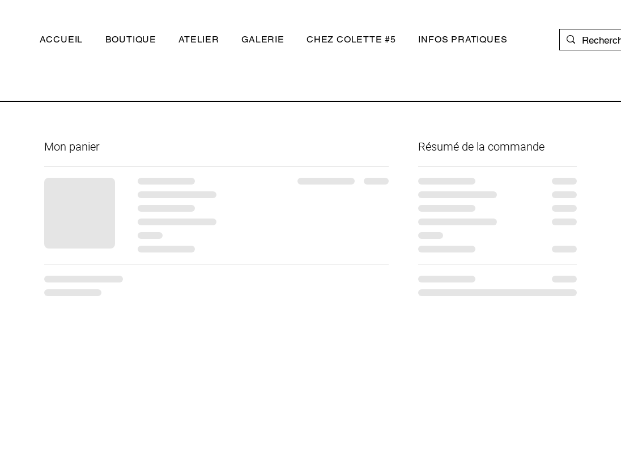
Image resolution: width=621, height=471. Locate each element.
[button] (131, 39)
